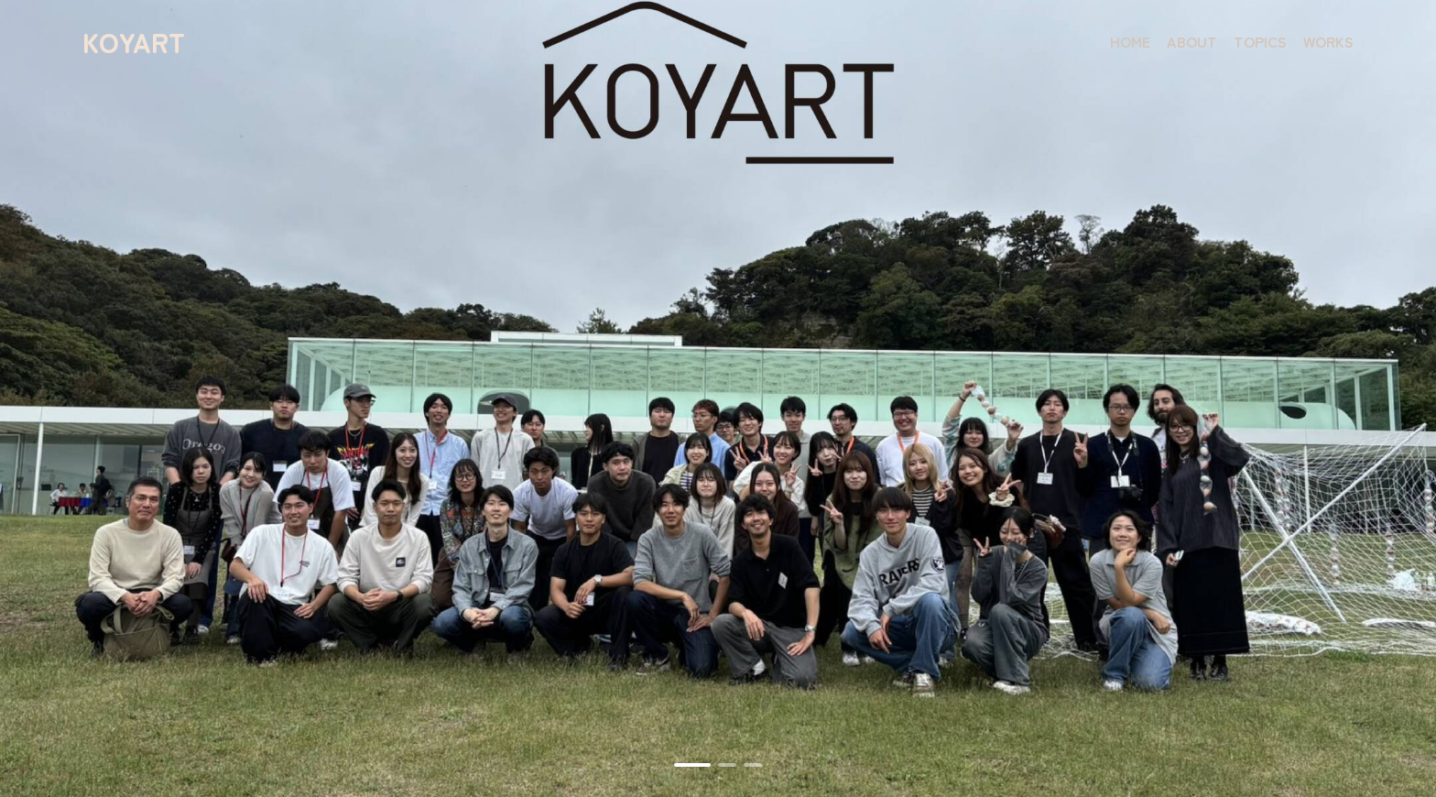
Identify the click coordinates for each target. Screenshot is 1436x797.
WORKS (1328, 41)
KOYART (133, 41)
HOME (1130, 41)
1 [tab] (692, 765)
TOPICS (1260, 41)
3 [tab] (753, 765)
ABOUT (1192, 41)
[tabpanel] (718, 398)
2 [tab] (727, 765)
